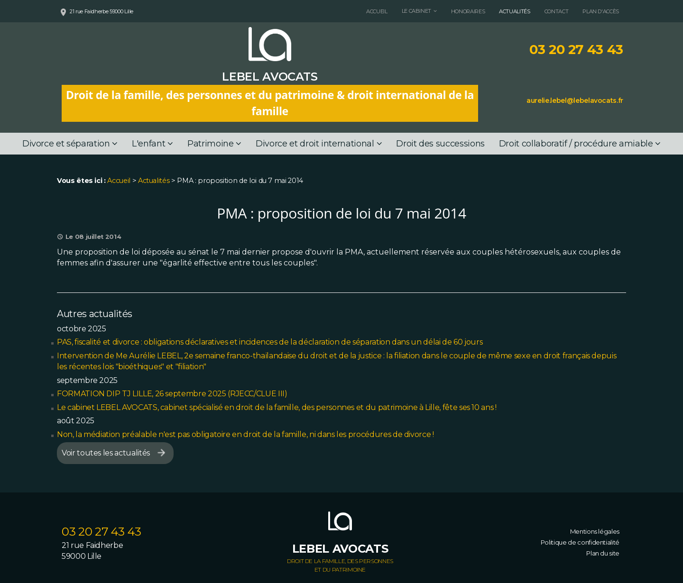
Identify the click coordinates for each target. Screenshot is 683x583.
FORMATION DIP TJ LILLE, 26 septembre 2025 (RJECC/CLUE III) (172, 393)
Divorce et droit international (315, 143)
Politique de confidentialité (580, 542)
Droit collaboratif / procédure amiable (576, 143)
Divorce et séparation (66, 143)
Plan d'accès (600, 11)
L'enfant (148, 143)
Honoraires (468, 11)
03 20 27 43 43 (576, 49)
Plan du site (602, 553)
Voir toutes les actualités (106, 452)
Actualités (514, 11)
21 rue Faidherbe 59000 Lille (101, 11)
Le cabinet (416, 11)
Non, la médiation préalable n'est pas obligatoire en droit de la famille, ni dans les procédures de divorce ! (245, 434)
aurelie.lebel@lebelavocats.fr (574, 100)
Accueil (377, 11)
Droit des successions (440, 143)
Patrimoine (210, 143)
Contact (557, 11)
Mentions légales (594, 531)
